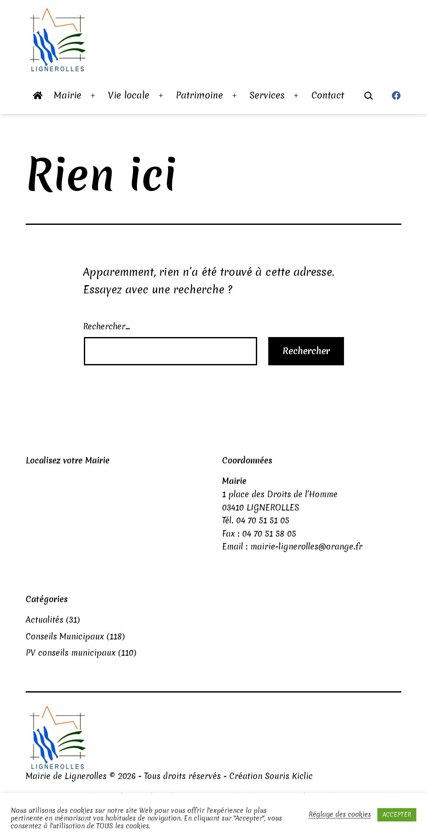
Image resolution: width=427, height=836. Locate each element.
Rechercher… (106, 326)
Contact (327, 95)
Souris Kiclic (289, 776)
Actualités (44, 619)
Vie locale (128, 95)
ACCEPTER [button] (397, 814)
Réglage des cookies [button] (339, 814)
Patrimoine (199, 95)
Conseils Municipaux (65, 636)
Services (267, 95)
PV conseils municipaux (71, 652)
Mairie (67, 95)
